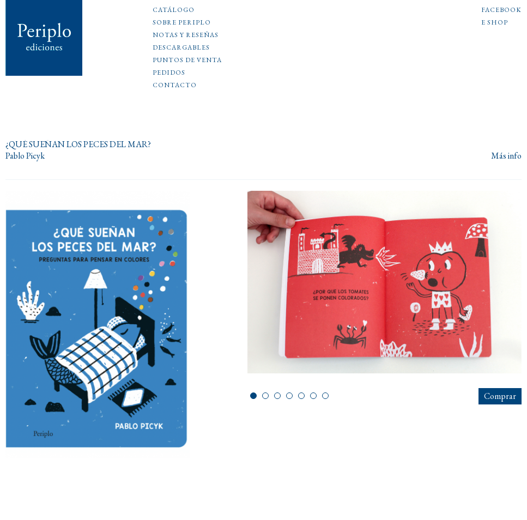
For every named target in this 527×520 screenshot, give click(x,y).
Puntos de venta (187, 60)
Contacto (175, 85)
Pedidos (169, 73)
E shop (494, 23)
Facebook (501, 10)
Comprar (500, 396)
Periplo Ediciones (44, 38)
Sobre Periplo (182, 23)
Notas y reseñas (186, 35)
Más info (506, 156)
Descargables (181, 48)
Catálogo (174, 10)
